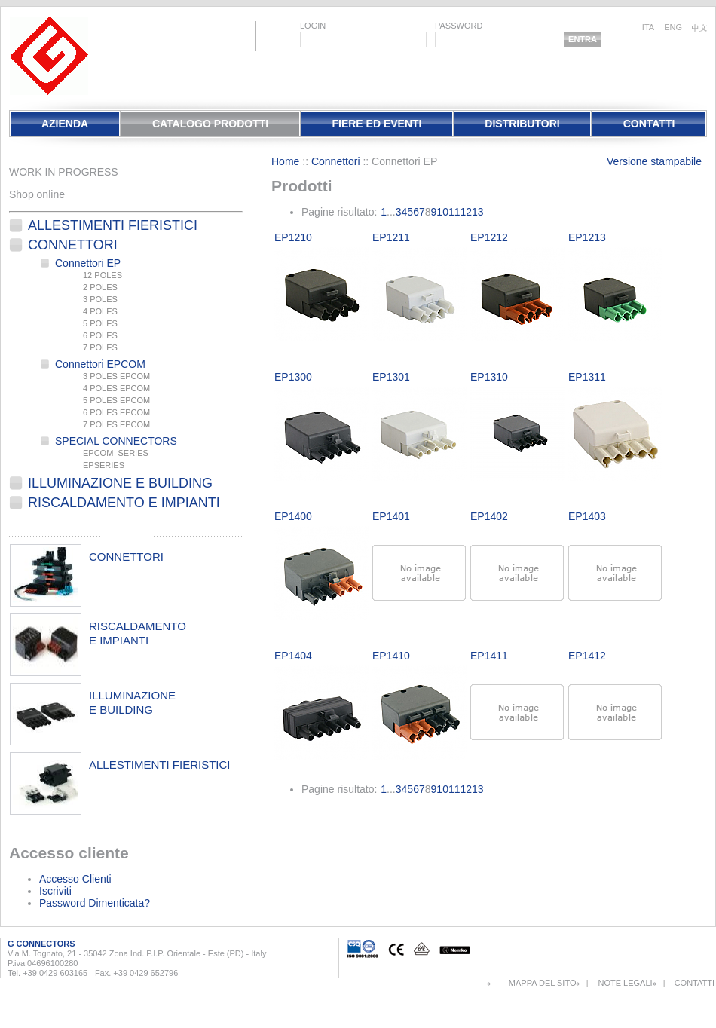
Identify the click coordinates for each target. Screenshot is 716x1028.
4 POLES (100, 311)
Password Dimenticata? (94, 903)
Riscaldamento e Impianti (124, 502)
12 (467, 212)
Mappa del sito (543, 982)
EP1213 (587, 237)
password (458, 25)
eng (673, 27)
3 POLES (100, 299)
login (313, 25)
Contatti (649, 124)
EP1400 (293, 516)
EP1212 (489, 237)
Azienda (64, 124)
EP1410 (391, 656)
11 (454, 212)
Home (285, 161)
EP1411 (489, 656)
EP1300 (293, 377)
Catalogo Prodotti (210, 124)
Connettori (73, 244)
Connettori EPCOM (100, 364)
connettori (126, 556)
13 (478, 212)
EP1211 (391, 237)
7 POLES (100, 347)
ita (648, 27)
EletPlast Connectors (49, 56)
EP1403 (587, 516)
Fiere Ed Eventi (376, 124)
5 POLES (100, 323)
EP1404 (293, 656)
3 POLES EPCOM (116, 376)
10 (442, 212)
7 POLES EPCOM (116, 424)
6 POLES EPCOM (116, 412)
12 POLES (102, 275)
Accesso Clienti (75, 879)
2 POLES (100, 287)
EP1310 (489, 377)
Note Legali (625, 982)
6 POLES (100, 335)
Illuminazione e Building (120, 483)
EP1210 (293, 237)
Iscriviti (55, 891)
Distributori (522, 124)
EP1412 (587, 656)
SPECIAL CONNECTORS (116, 441)
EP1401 (391, 516)
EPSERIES (103, 465)
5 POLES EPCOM (116, 400)
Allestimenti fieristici (112, 225)
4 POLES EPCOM (116, 388)
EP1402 (489, 516)
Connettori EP (88, 263)
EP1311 (587, 377)
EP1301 (391, 377)
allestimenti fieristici (160, 764)
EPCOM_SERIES (115, 452)
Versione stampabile (654, 161)
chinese (699, 28)
